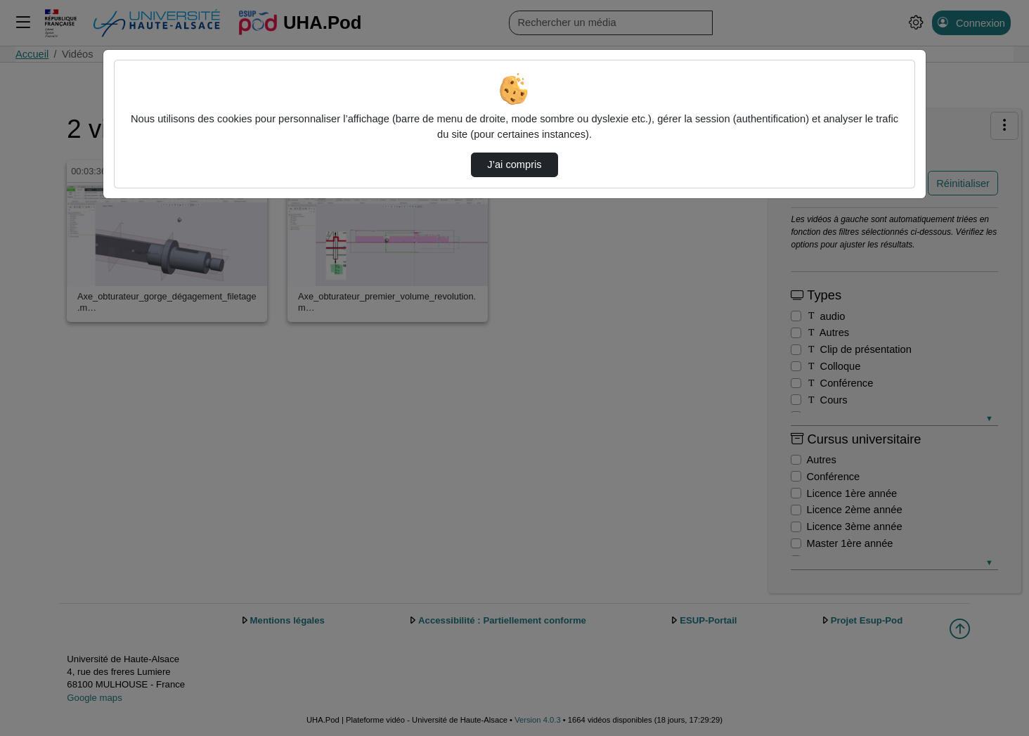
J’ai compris (514, 164)
